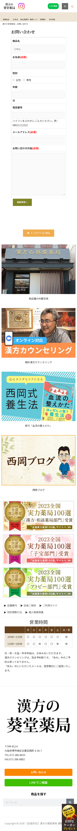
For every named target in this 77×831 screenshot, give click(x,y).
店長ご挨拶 (30, 605)
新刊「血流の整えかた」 (38, 425)
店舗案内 (12, 605)
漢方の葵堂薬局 (8, 23)
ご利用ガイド (50, 605)
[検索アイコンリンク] (72, 7)
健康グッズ (34, 19)
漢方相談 (52, 19)
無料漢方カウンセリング (38, 362)
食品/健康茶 (24, 19)
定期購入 (43, 19)
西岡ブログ (38, 490)
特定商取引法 (14, 612)
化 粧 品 (15, 19)
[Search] (70, 802)
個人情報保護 (36, 612)
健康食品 (6, 19)
